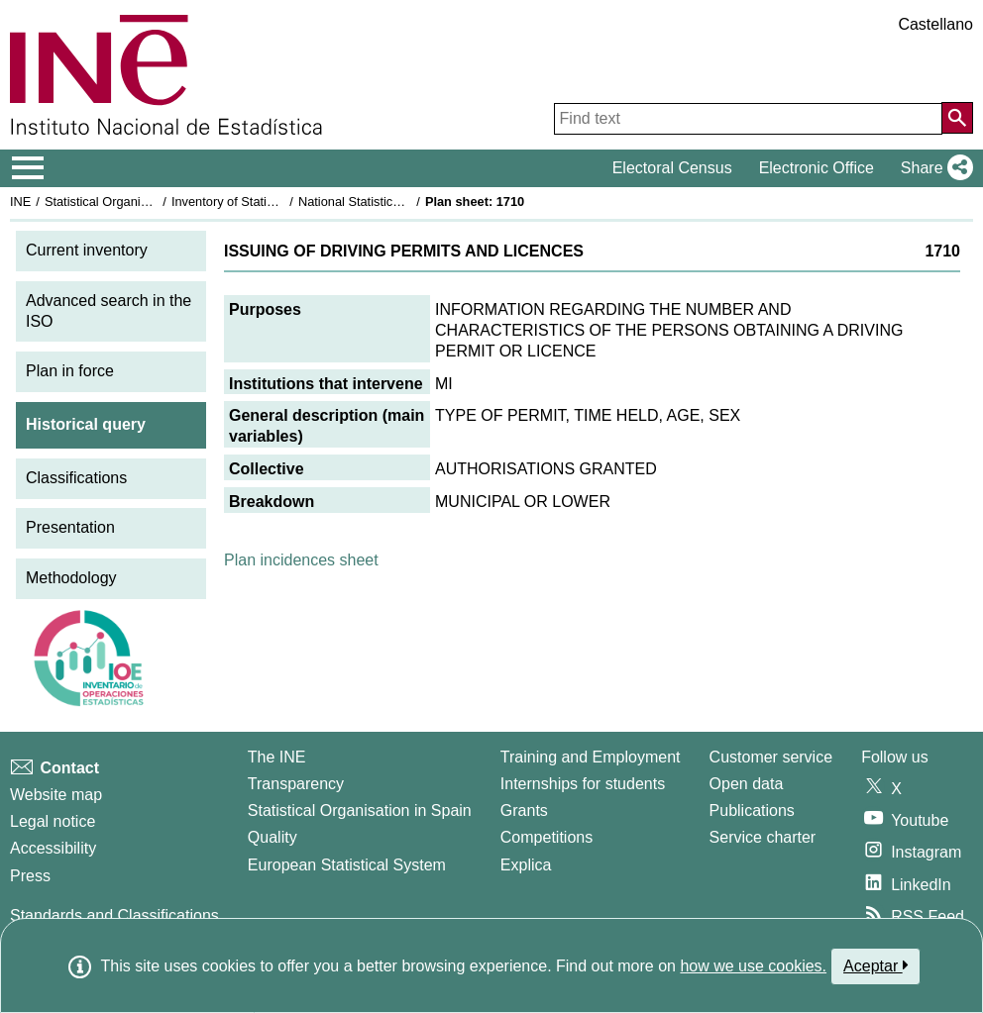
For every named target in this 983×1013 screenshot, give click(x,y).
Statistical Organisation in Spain (134, 201)
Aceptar (875, 965)
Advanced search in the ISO (108, 311)
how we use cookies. (753, 966)
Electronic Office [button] (816, 167)
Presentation (70, 527)
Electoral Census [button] (672, 167)
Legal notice (52, 821)
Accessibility (53, 848)
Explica (526, 865)
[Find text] (748, 119)
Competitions (546, 837)
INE (20, 201)
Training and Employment (590, 757)
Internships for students (582, 783)
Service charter (763, 837)
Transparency (296, 783)
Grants (524, 810)
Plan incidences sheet (301, 560)
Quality (272, 837)
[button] (933, 168)
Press (30, 875)
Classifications (76, 477)
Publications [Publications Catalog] (752, 810)
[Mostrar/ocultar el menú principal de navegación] (28, 168)
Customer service (771, 757)
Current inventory (87, 250)
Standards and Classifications (114, 915)
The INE (277, 757)
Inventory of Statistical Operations (266, 201)
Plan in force (70, 370)
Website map (56, 794)
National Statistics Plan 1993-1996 (395, 201)
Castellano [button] (935, 24)
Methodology (71, 577)
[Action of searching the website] (957, 118)
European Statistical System (347, 865)
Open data (747, 783)
